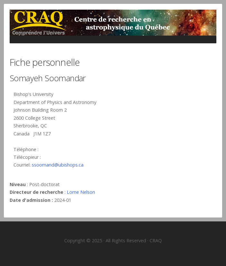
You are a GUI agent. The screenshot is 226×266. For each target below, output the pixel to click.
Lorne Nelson (81, 192)
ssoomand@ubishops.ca (57, 165)
